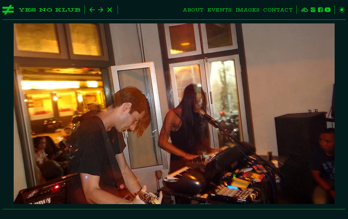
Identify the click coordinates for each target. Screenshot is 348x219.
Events (219, 10)
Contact (278, 10)
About (193, 10)
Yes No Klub (50, 10)
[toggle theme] (340, 9)
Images (248, 10)
